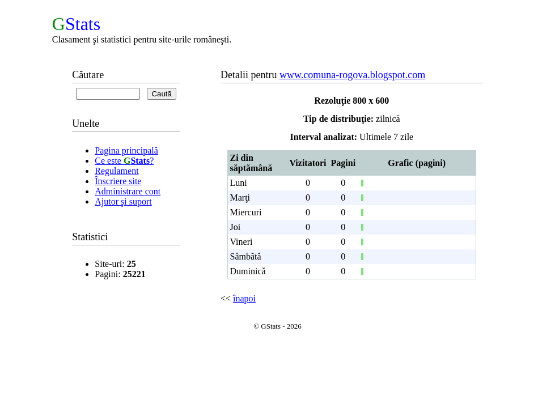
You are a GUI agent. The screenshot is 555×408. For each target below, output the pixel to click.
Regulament (116, 171)
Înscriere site (118, 181)
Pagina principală (126, 150)
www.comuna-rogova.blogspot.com (352, 74)
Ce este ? (124, 160)
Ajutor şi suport (123, 201)
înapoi (244, 298)
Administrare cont (127, 191)
